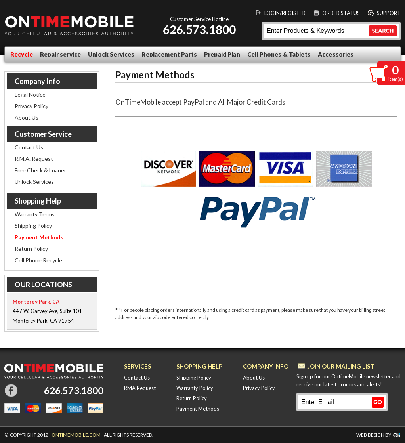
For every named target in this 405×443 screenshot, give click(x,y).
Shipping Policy (33, 225)
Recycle (21, 54)
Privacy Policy (31, 106)
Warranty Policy (194, 388)
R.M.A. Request (34, 158)
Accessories (336, 54)
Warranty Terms (35, 214)
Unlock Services (111, 54)
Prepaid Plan (222, 54)
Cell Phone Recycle (38, 260)
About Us (26, 117)
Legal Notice (30, 94)
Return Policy (31, 248)
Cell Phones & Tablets (279, 54)
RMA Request (140, 388)
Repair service (60, 54)
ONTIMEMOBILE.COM (76, 435)
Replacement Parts (169, 54)
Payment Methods (39, 237)
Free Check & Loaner (40, 170)
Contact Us (29, 147)
